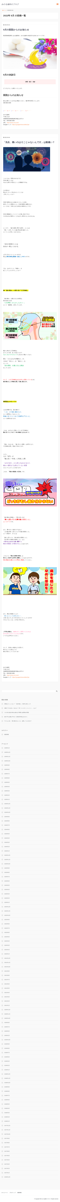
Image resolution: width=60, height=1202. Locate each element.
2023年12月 (7, 855)
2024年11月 (7, 808)
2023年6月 (7, 881)
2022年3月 (7, 945)
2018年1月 (7, 1121)
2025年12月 (7, 752)
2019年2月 (7, 1065)
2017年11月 (7, 1129)
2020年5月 (7, 1031)
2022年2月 (7, 949)
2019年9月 (7, 1044)
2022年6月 (7, 932)
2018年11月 (7, 1078)
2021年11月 (7, 962)
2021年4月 (7, 992)
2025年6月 (7, 778)
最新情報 (6, 734)
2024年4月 (7, 838)
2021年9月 (7, 971)
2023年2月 (7, 898)
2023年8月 (7, 872)
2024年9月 (7, 816)
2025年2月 (7, 795)
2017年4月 (7, 1159)
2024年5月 (7, 833)
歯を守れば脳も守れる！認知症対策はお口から (15, 716)
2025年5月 (7, 782)
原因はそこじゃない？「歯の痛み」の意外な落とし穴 (17, 703)
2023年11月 (7, 859)
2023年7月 (7, 876)
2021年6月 (7, 984)
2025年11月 (7, 756)
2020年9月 (7, 1022)
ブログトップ (13, 1192)
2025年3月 (7, 790)
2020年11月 (7, 1014)
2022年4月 (7, 941)
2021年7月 (7, 979)
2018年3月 (7, 1112)
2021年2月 (7, 1001)
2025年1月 (7, 799)
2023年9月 (7, 868)
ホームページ (5, 1192)
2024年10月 (7, 812)
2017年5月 (7, 1155)
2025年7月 (7, 773)
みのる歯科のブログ (10, 4)
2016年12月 (7, 1177)
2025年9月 (7, 765)
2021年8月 (7, 975)
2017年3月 (7, 1164)
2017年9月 (7, 1138)
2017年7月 (7, 1147)
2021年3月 (7, 996)
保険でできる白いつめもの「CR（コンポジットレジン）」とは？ (20, 708)
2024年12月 (7, 803)
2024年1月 (7, 851)
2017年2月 (7, 1168)
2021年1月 (7, 1005)
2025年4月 (7, 786)
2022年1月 (7, 954)
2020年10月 (7, 1018)
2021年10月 (7, 966)
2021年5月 (7, 988)
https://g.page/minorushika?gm (20, 124)
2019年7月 (7, 1052)
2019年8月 (7, 1048)
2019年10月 (7, 1039)
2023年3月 (7, 893)
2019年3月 (7, 1061)
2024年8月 (7, 821)
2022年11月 (7, 911)
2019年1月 (7, 1069)
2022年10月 (7, 915)
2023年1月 (7, 902)
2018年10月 (7, 1082)
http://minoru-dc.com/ (13, 122)
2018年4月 (7, 1108)
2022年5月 (7, 936)
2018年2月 (7, 1117)
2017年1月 (7, 1172)
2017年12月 (7, 1125)
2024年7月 (7, 825)
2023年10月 (7, 863)
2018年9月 (7, 1087)
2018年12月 (7, 1074)
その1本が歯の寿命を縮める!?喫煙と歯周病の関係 (16, 712)
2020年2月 (7, 1035)
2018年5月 (7, 1104)
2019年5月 (7, 1057)
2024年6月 (7, 829)
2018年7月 (7, 1095)
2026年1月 (7, 748)
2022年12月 (7, 906)
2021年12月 (7, 958)
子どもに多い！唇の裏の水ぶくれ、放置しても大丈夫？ (18, 721)
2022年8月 (7, 923)
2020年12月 (7, 1009)
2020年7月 (7, 1026)
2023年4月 (7, 889)
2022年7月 (7, 928)
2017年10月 (7, 1134)
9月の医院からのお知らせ (16, 30)
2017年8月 (7, 1142)
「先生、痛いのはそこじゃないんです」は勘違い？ (29, 142)
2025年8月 (7, 769)
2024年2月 (7, 846)
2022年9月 (7, 919)
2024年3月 (7, 842)
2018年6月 (7, 1099)
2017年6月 (7, 1151)
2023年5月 (7, 885)
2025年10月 (7, 760)
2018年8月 (7, 1091)
